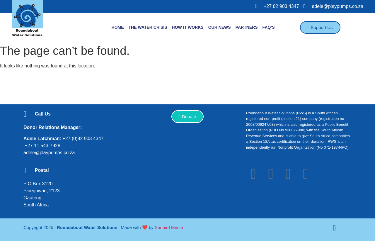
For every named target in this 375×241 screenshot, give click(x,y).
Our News (219, 27)
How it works (188, 27)
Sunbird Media (169, 227)
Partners (247, 27)
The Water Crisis (148, 27)
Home (118, 27)
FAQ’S (268, 27)
